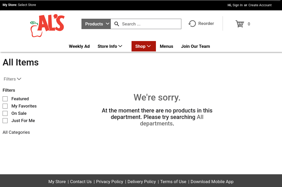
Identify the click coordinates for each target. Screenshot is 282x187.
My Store (57, 181)
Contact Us (81, 181)
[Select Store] (27, 5)
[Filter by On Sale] (5, 113)
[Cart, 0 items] (243, 22)
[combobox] (96, 24)
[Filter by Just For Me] (5, 120)
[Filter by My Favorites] (5, 106)
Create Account (260, 5)
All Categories (16, 132)
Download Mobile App (212, 181)
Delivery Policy (142, 181)
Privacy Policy (109, 181)
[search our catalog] (116, 24)
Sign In (237, 5)
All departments (172, 120)
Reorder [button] (201, 23)
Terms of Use (173, 181)
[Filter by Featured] (5, 98)
